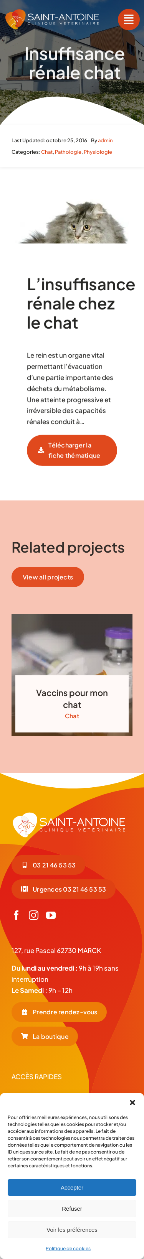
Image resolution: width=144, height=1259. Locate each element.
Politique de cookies (68, 1248)
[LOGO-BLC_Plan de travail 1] (69, 814)
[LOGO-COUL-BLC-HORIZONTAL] (52, 11)
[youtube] (51, 915)
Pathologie (68, 152)
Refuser (72, 1208)
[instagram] (33, 915)
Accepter (72, 1187)
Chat (47, 152)
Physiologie (98, 152)
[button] (132, 1102)
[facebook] (16, 915)
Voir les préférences (72, 1229)
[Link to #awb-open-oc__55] (128, 19)
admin (105, 140)
